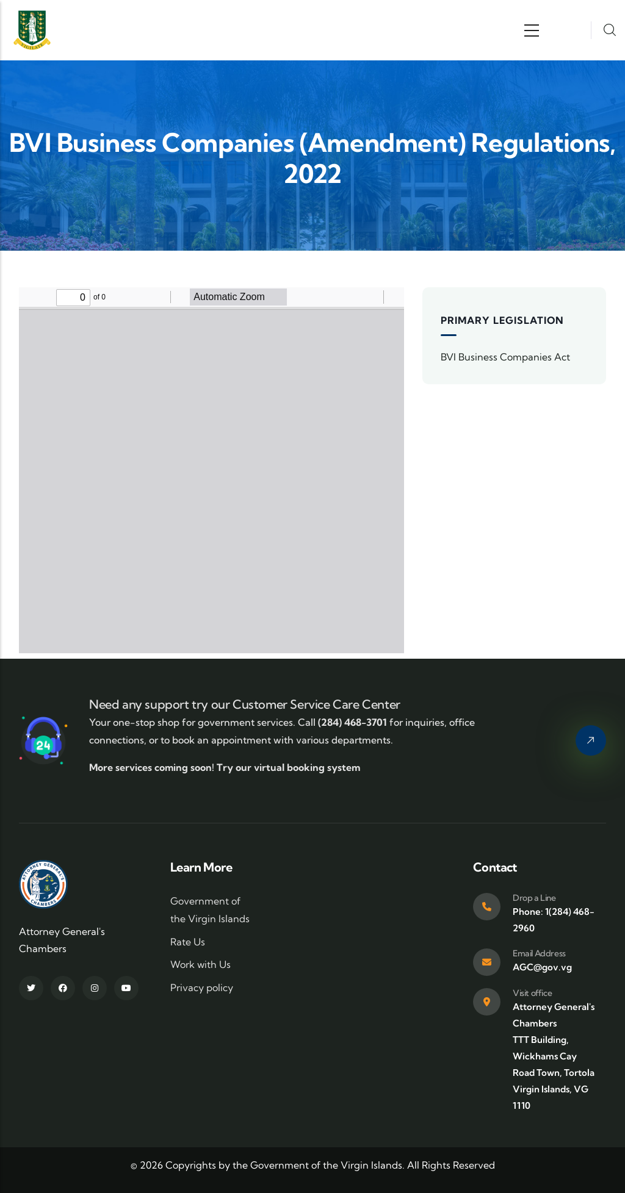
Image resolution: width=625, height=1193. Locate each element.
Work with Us (200, 964)
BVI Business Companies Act (505, 357)
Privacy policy (201, 987)
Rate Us (187, 942)
